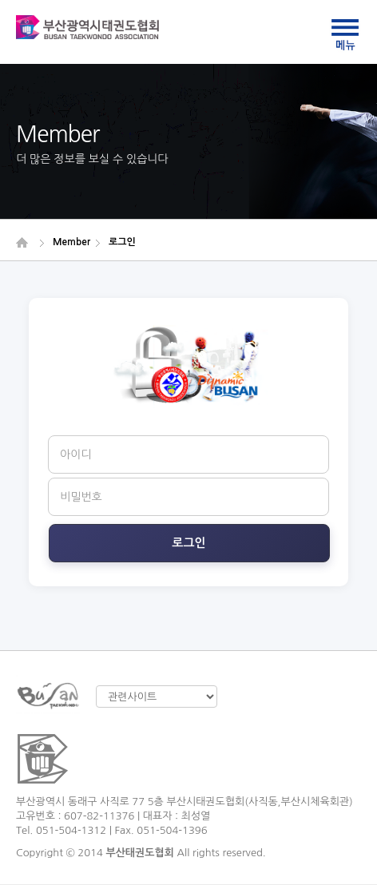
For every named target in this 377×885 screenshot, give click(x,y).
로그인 (188, 543)
